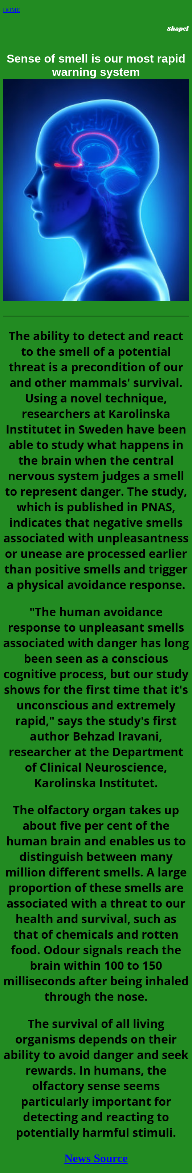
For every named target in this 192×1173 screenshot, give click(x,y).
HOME (11, 10)
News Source (96, 1158)
